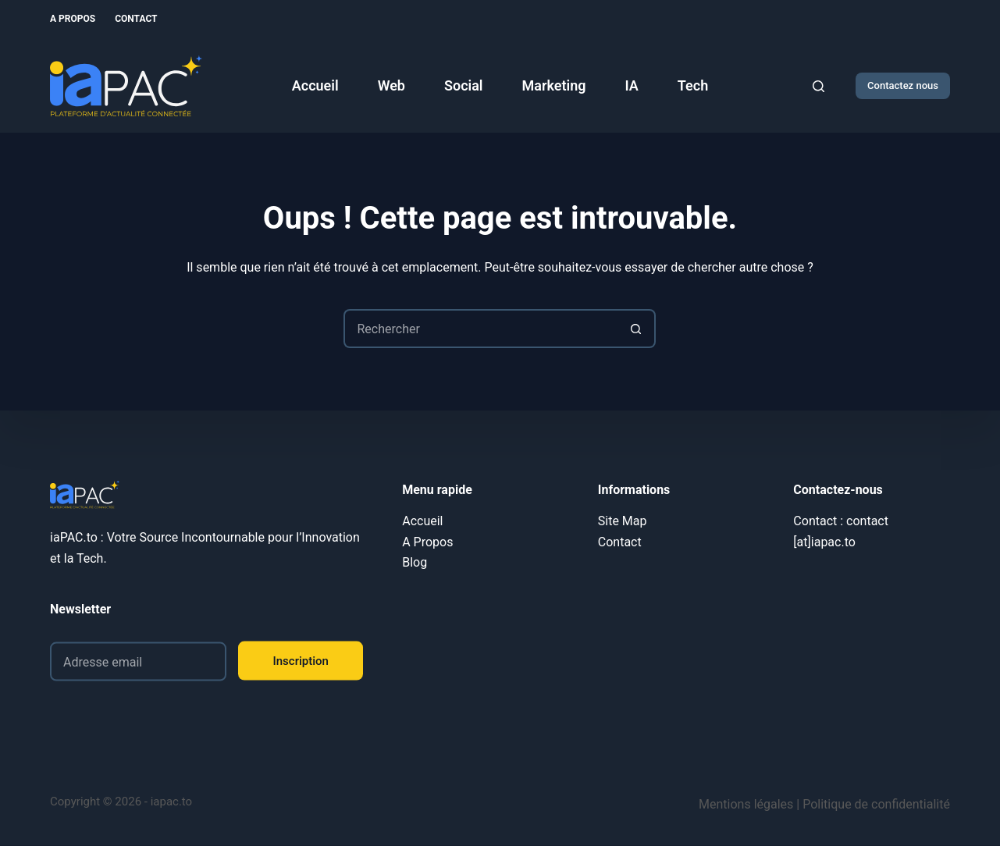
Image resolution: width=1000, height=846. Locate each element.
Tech (693, 85)
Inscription (301, 660)
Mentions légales (746, 804)
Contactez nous (902, 85)
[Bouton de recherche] (636, 328)
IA (632, 85)
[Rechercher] (818, 86)
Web (391, 85)
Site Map (622, 521)
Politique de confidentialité (876, 804)
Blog (414, 562)
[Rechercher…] (480, 328)
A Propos (72, 18)
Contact (136, 18)
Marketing (554, 85)
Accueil (315, 85)
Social (463, 85)
